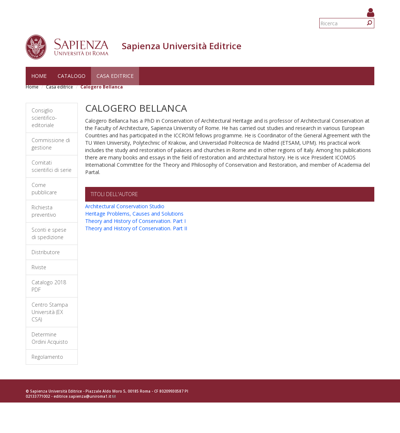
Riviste (39, 267)
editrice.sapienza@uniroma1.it (85, 396)
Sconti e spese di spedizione (49, 233)
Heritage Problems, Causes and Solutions (134, 213)
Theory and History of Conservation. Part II (136, 228)
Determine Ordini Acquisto (50, 338)
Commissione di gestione (51, 144)
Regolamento (47, 356)
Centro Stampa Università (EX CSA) (50, 312)
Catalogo (72, 75)
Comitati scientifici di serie (52, 166)
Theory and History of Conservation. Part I (135, 220)
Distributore (46, 252)
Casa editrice (115, 75)
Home (39, 75)
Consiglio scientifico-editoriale (44, 118)
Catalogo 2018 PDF (49, 286)
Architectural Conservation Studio (124, 206)
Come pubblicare (44, 188)
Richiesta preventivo (44, 211)
